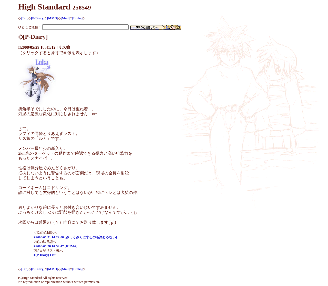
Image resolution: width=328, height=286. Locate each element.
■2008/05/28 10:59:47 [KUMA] (55, 246)
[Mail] (65, 18)
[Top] (24, 18)
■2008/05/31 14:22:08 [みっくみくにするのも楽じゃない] (75, 237)
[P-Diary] (38, 18)
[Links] (77, 18)
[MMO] (52, 18)
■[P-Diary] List (44, 255)
